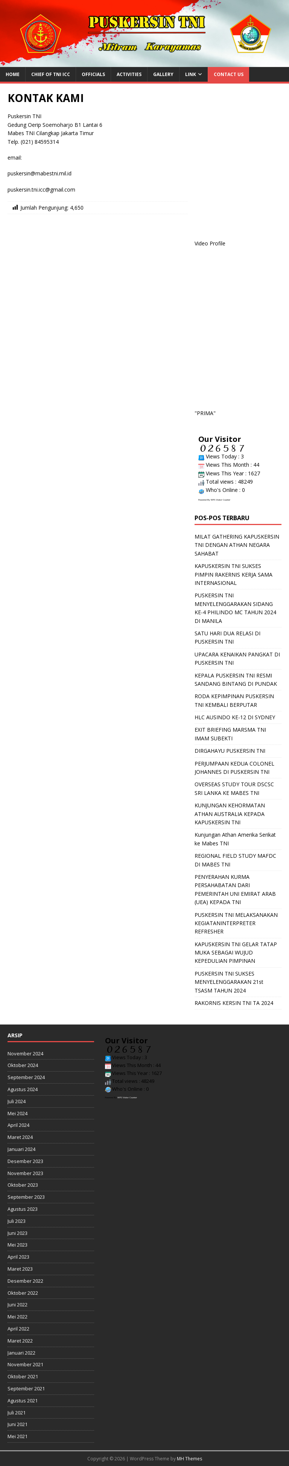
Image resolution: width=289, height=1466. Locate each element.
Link (190, 74)
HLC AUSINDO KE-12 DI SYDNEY (235, 717)
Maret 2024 (20, 1137)
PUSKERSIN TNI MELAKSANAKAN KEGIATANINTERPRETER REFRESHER (236, 923)
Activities (129, 74)
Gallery (163, 74)
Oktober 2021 (23, 1376)
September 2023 (26, 1197)
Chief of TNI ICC (50, 74)
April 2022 (18, 1328)
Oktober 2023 (23, 1184)
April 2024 (18, 1125)
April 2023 (18, 1256)
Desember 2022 (25, 1280)
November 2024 (25, 1053)
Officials (93, 74)
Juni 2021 (17, 1424)
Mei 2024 (17, 1113)
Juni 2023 (17, 1233)
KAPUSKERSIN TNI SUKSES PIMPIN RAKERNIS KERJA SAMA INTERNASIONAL (233, 574)
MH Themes (189, 1458)
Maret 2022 (20, 1340)
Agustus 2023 (23, 1209)
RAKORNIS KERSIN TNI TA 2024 (234, 1002)
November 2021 (25, 1364)
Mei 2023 (17, 1244)
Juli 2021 (17, 1412)
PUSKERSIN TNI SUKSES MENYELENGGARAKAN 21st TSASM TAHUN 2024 (229, 982)
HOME (13, 74)
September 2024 (26, 1077)
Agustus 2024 (23, 1089)
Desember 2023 (25, 1161)
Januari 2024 (21, 1149)
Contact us (228, 74)
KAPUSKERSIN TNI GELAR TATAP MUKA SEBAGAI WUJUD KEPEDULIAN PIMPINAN (236, 953)
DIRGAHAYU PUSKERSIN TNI (230, 750)
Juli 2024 (17, 1101)
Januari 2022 (21, 1352)
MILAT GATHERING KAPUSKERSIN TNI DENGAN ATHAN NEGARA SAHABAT (237, 545)
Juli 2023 (17, 1221)
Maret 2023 (20, 1268)
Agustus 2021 (23, 1400)
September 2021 (26, 1388)
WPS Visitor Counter (220, 499)
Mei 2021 (17, 1436)
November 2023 (25, 1173)
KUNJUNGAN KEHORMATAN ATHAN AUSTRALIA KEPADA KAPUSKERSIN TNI (230, 814)
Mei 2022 (17, 1316)
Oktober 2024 (23, 1065)
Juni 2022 (17, 1304)
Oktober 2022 (23, 1292)
